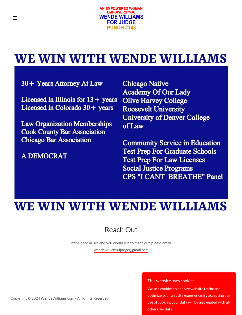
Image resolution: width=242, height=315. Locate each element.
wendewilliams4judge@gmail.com (121, 249)
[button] (15, 18)
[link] (121, 17)
